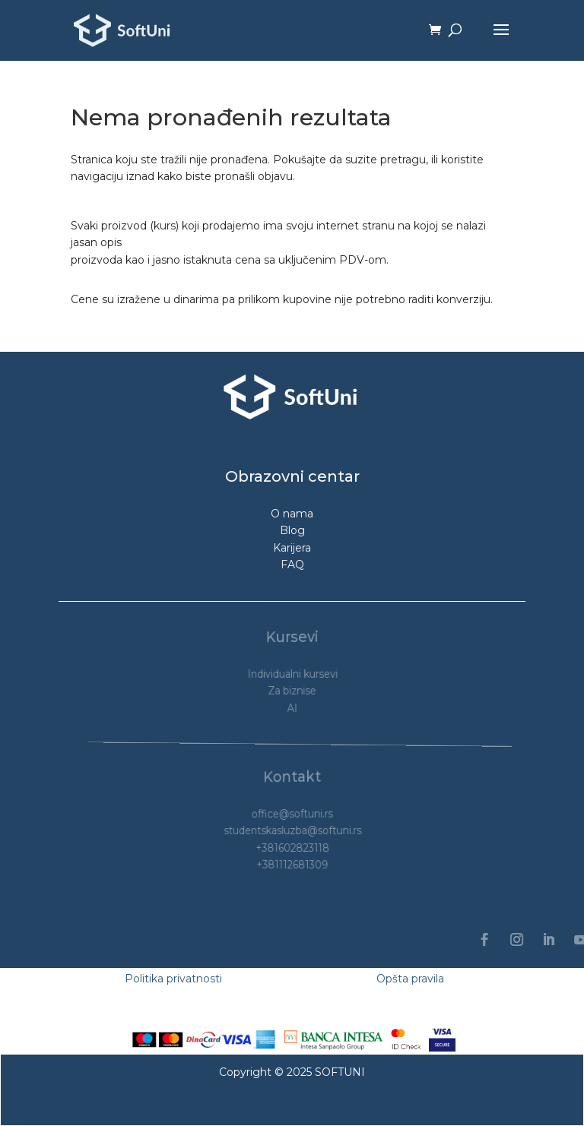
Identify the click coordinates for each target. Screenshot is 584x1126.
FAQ (292, 564)
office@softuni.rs (292, 813)
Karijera (292, 548)
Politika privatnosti (173, 978)
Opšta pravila (410, 978)
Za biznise (292, 690)
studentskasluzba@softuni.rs (294, 830)
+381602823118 (292, 848)
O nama (292, 513)
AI (292, 707)
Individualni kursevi (293, 673)
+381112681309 (292, 865)
